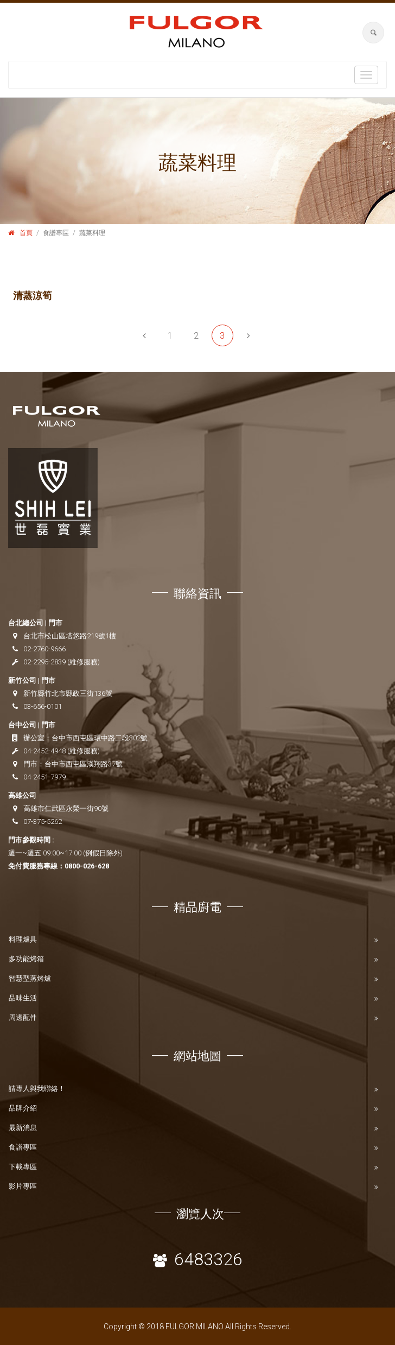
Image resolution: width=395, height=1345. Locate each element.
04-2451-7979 (44, 777)
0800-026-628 (87, 866)
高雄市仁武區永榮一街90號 (66, 808)
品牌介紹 (23, 1108)
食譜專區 (23, 1147)
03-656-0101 (42, 706)
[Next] (248, 335)
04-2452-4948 (44, 751)
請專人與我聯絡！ (37, 1088)
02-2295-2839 (44, 662)
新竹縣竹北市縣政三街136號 (67, 693)
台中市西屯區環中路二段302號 (100, 738)
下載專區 (23, 1167)
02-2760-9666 (44, 649)
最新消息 (23, 1128)
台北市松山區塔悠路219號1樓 (69, 636)
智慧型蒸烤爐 (30, 978)
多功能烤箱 (26, 959)
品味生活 (23, 998)
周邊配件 (23, 1017)
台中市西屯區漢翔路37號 (83, 764)
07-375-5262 (42, 821)
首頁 (26, 233)
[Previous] (144, 335)
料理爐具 (23, 939)
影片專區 (23, 1186)
